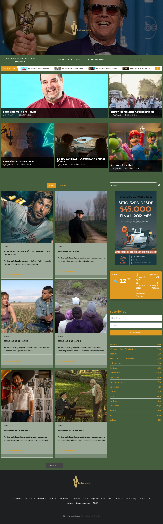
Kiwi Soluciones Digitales (91, 516)
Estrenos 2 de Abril (122, 165)
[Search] (133, 185)
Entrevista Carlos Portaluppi (39, 68)
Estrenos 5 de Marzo (75, 332)
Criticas (7, 247)
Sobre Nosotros (97, 59)
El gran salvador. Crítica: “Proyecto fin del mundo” (27, 253)
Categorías (64, 59)
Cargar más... (54, 465)
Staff (79, 59)
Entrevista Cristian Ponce (106, 68)
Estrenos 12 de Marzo (16, 341)
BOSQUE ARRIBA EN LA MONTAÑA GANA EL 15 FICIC (81, 160)
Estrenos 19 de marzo (70, 251)
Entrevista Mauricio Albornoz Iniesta (77, 68)
